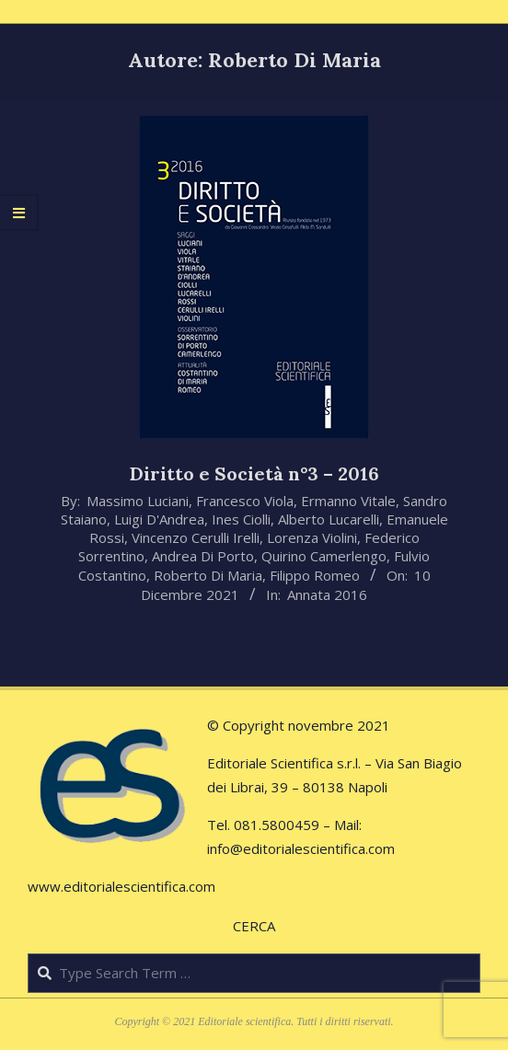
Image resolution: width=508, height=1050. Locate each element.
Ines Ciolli (241, 519)
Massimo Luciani (138, 500)
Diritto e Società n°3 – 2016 (254, 473)
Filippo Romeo (315, 575)
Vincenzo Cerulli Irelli (196, 537)
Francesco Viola (245, 500)
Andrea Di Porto (203, 556)
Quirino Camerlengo (324, 556)
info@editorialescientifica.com (301, 848)
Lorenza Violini (312, 537)
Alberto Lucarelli (328, 519)
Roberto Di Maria (208, 575)
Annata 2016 (327, 594)
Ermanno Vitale (348, 500)
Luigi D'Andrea (159, 519)
